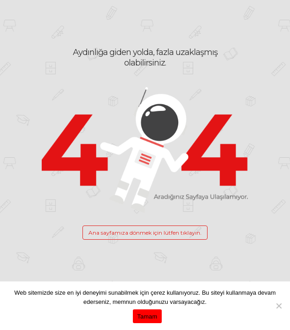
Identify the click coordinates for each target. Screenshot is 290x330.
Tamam (147, 316)
